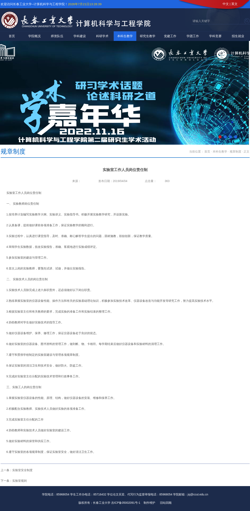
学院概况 (34, 36)
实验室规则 (19, 480)
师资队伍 (57, 36)
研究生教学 (147, 36)
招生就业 (238, 36)
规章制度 (235, 151)
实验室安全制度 (22, 470)
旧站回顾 (166, 502)
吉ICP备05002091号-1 (125, 502)
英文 (234, 4)
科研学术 (102, 36)
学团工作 (193, 36)
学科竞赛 (215, 36)
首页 (12, 36)
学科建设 (79, 36)
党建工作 (170, 36)
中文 (226, 4)
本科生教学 (125, 36)
